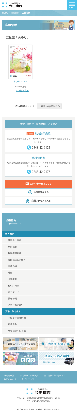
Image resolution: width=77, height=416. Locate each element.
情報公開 (12, 298)
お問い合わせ (10, 379)
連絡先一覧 (9, 375)
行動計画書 (13, 285)
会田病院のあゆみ (17, 260)
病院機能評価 (14, 253)
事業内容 (12, 266)
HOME (5, 13)
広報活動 (12, 324)
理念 (10, 273)
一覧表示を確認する (49, 106)
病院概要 (12, 247)
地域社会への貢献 (17, 331)
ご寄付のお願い (16, 305)
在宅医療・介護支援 (29, 375)
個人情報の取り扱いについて (57, 375)
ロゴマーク (13, 292)
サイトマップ (28, 379)
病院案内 (15, 13)
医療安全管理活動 (17, 318)
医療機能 (12, 279)
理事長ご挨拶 (14, 240)
